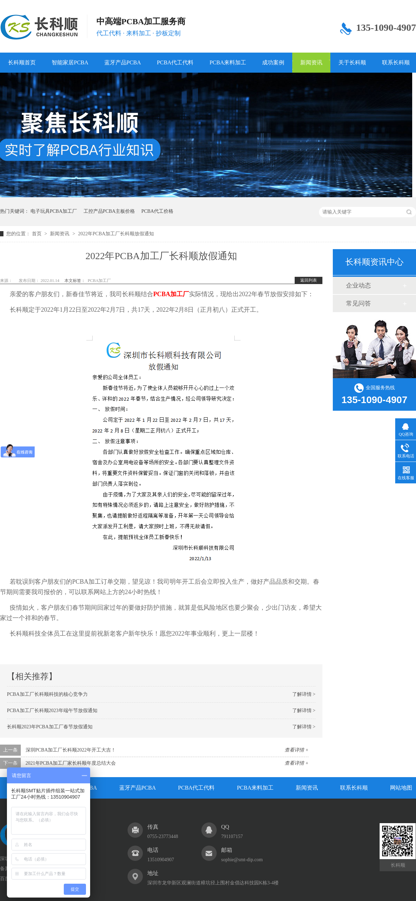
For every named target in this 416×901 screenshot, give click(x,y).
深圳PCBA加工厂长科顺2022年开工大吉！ (71, 750)
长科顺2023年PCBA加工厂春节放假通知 (50, 726)
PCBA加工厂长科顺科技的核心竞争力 (47, 694)
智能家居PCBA (70, 62)
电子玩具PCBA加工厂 (54, 211)
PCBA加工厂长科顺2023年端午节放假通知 (52, 710)
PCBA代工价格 (157, 211)
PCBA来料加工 (227, 62)
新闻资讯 (311, 62)
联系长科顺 (354, 788)
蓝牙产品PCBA (122, 62)
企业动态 (358, 285)
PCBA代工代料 (175, 62)
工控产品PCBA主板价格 (109, 211)
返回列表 (308, 280)
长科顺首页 (22, 62)
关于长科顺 (352, 62)
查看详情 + (297, 750)
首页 (37, 233)
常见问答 (358, 303)
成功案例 (273, 62)
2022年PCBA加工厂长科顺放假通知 (116, 233)
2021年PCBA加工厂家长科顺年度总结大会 (71, 763)
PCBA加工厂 (99, 280)
